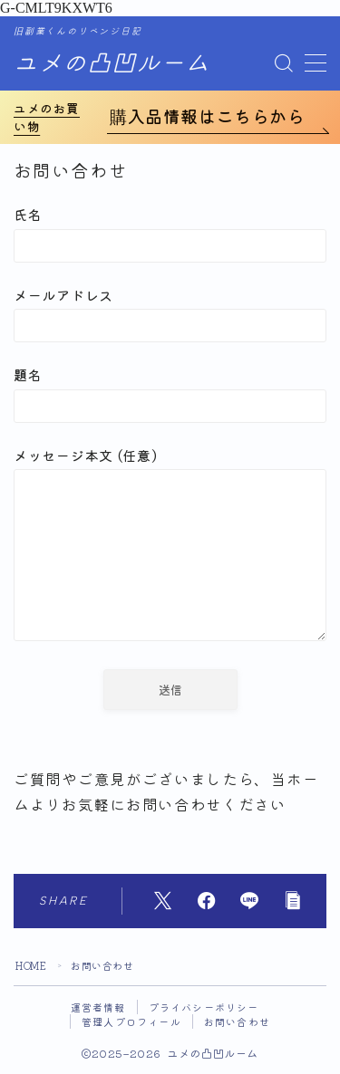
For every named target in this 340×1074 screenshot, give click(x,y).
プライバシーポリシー (204, 1007)
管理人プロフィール (131, 1021)
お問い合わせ (237, 1021)
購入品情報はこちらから (208, 115)
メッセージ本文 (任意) (170, 546)
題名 (170, 393)
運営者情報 (98, 1007)
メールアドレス (170, 313)
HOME (30, 965)
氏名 (170, 233)
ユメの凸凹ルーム (111, 64)
